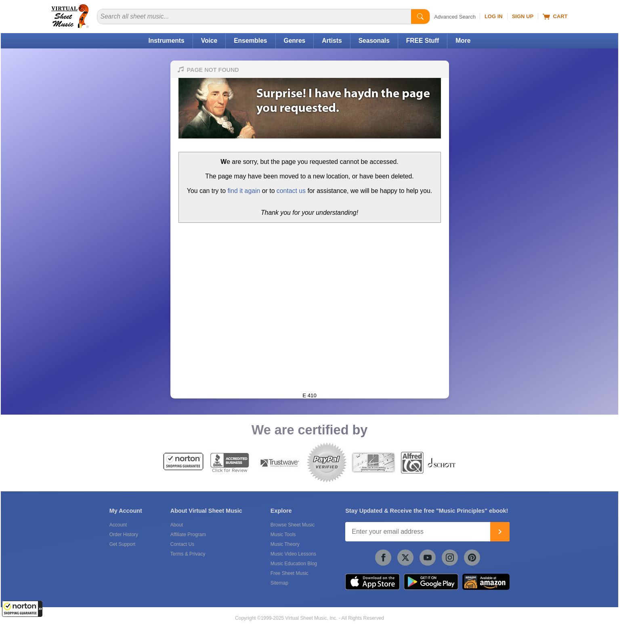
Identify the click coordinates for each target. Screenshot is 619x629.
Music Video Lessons (293, 554)
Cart (555, 16)
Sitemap (279, 583)
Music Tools (283, 534)
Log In (494, 16)
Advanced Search (455, 17)
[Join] (500, 531)
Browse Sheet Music (293, 525)
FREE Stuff (422, 40)
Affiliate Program (188, 534)
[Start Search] (420, 16)
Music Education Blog (294, 563)
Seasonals (374, 40)
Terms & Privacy (188, 554)
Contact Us (182, 544)
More (462, 40)
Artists (332, 40)
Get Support (122, 544)
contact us (291, 190)
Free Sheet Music (289, 573)
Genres (295, 40)
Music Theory (285, 544)
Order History (123, 534)
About (176, 525)
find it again (243, 190)
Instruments (166, 40)
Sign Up (522, 16)
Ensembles (250, 40)
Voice (209, 40)
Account (118, 525)
